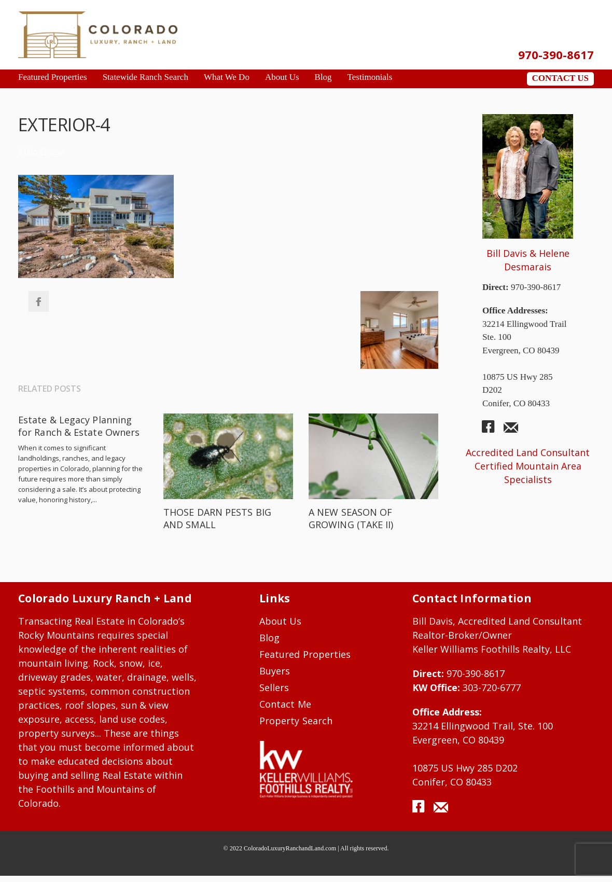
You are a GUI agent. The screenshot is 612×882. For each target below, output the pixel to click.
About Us (280, 621)
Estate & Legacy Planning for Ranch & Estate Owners (79, 426)
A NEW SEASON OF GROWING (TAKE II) (351, 518)
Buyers (274, 671)
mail (511, 430)
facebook (492, 430)
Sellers (274, 687)
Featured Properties (305, 654)
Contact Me (285, 704)
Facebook (38, 301)
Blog (269, 637)
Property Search (295, 720)
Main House (41, 152)
